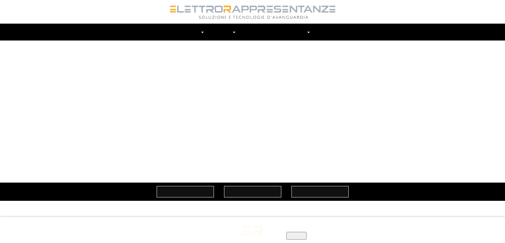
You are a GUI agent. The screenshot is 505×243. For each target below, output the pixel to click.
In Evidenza (290, 32)
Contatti (325, 32)
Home (163, 32)
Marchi (225, 32)
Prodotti (255, 32)
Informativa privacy (226, 229)
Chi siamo (192, 32)
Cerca (344, 32)
